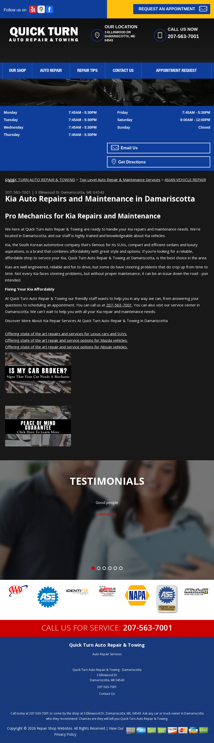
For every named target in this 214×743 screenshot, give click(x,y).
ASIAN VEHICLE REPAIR (185, 179)
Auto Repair (51, 71)
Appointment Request (176, 71)
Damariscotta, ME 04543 (82, 192)
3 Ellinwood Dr (47, 192)
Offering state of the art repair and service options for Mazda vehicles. (66, 340)
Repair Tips (87, 71)
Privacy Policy (65, 734)
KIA (11, 180)
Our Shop (17, 71)
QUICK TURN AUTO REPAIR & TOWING (40, 179)
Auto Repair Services (107, 654)
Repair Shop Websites (54, 728)
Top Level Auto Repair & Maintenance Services (119, 179)
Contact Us (123, 71)
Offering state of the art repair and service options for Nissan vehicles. (66, 346)
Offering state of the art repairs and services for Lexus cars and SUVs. (66, 333)
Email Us (124, 147)
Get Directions (129, 161)
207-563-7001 (183, 36)
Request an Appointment (172, 8)
